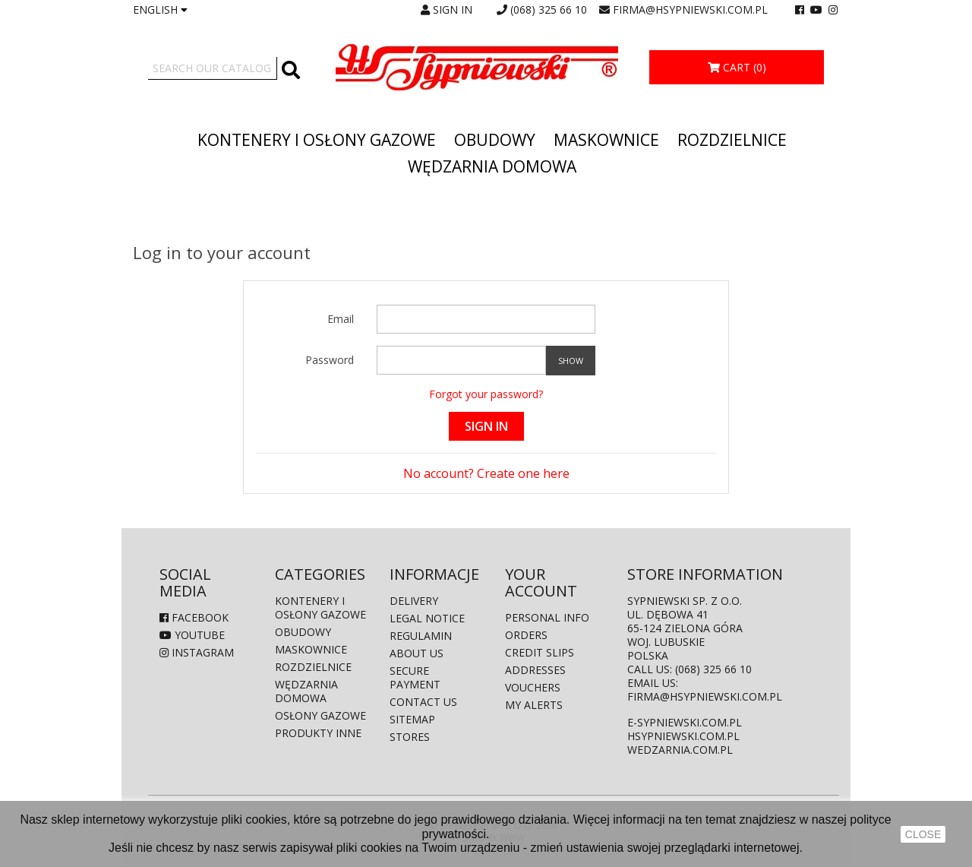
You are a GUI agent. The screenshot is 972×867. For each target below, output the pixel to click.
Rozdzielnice (732, 139)
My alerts (534, 705)
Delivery (414, 600)
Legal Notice (427, 618)
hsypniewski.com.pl (683, 736)
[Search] (212, 68)
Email (340, 319)
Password (329, 360)
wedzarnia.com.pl (680, 749)
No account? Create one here (486, 473)
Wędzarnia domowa (492, 166)
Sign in (486, 426)
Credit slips (539, 652)
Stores (410, 736)
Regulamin (421, 635)
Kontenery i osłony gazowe (316, 139)
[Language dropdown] (160, 10)
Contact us (423, 702)
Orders (526, 635)
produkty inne (318, 733)
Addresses (535, 670)
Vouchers (532, 687)
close (923, 834)
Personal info (547, 617)
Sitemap (412, 719)
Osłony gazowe (320, 715)
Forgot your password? (486, 394)
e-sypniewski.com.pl (684, 722)
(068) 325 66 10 (548, 9)
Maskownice (606, 139)
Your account (541, 582)
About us (416, 653)
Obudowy (494, 139)
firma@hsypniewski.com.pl (690, 9)
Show (570, 360)
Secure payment (415, 677)
